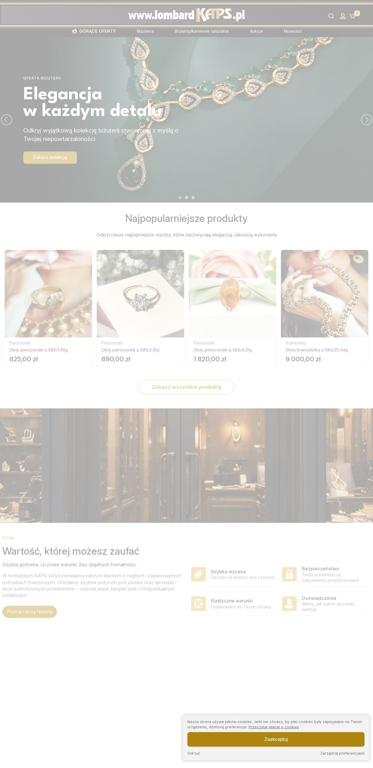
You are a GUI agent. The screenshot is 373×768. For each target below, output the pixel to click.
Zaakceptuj (276, 739)
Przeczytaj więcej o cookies (274, 727)
